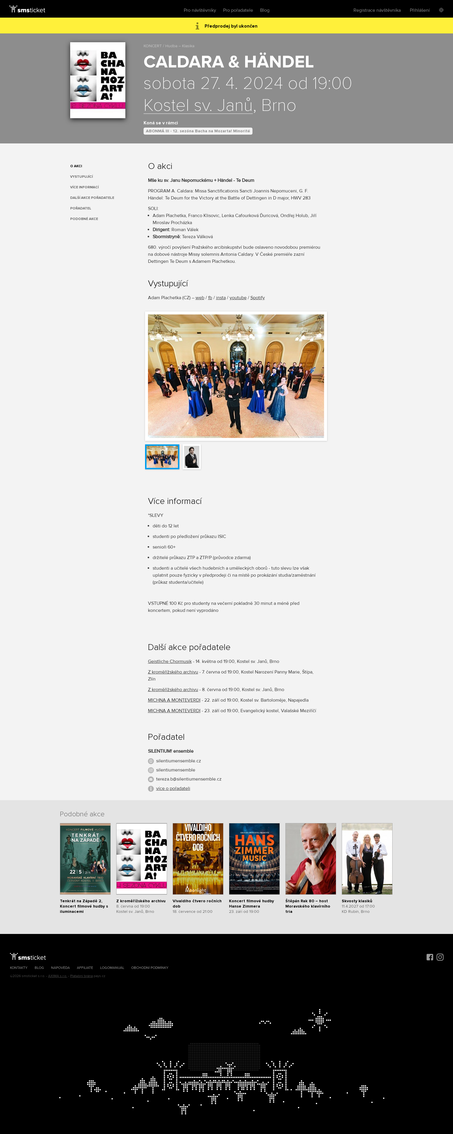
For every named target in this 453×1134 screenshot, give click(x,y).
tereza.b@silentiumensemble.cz (189, 779)
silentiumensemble (175, 770)
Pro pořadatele (238, 10)
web (200, 298)
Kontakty (19, 968)
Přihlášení (420, 10)
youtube (238, 298)
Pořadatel (80, 208)
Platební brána (81, 976)
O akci (76, 166)
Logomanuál (112, 968)
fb (210, 298)
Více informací (84, 187)
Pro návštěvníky (200, 10)
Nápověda (60, 968)
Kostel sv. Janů (198, 106)
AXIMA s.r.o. (57, 976)
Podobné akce (84, 219)
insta (221, 298)
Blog (265, 10)
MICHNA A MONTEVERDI (174, 700)
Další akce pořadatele (92, 198)
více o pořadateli (173, 788)
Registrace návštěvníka (377, 10)
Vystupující (81, 177)
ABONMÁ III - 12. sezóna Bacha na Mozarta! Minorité (198, 130)
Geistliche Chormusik (170, 661)
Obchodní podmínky (150, 968)
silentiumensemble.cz (178, 761)
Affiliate (85, 968)
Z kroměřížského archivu (173, 672)
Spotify (257, 298)
